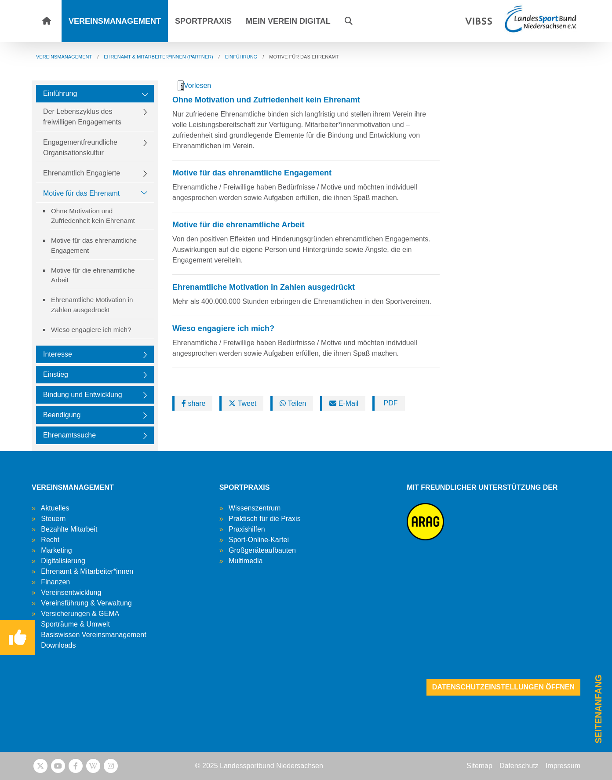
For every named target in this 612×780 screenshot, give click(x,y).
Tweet (242, 403)
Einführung (60, 93)
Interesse (57, 354)
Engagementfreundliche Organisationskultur (80, 148)
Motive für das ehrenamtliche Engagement (94, 245)
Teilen (293, 403)
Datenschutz (519, 765)
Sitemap (479, 765)
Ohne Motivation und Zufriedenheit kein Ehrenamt (93, 216)
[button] (349, 21)
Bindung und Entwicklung (82, 394)
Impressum (563, 765)
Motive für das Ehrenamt (81, 193)
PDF (389, 403)
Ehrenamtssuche (69, 435)
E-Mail (343, 403)
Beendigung (61, 415)
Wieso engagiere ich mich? (91, 329)
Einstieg (55, 374)
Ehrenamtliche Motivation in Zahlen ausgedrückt (92, 304)
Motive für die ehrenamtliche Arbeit (93, 275)
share (193, 403)
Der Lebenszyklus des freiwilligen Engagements (82, 117)
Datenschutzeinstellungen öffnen (503, 687)
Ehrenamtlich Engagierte (81, 173)
